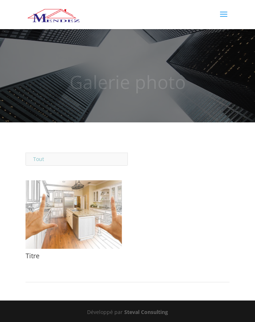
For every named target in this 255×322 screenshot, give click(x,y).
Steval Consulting (146, 312)
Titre (32, 255)
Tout (38, 159)
